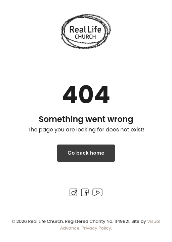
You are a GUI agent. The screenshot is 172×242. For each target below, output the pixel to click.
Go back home (86, 153)
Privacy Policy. (97, 228)
